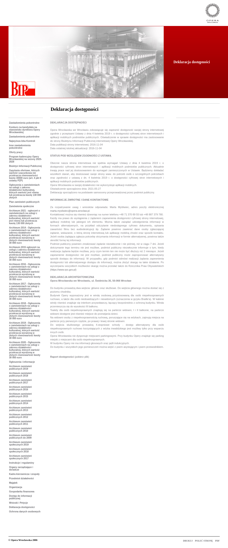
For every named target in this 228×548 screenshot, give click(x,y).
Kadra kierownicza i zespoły (24, 474)
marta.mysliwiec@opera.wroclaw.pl (70, 210)
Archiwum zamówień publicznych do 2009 (20, 436)
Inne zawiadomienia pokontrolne (20, 146)
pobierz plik (82, 356)
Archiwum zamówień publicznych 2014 (20, 402)
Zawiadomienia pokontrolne (24, 123)
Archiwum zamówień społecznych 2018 (20, 450)
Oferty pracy (16, 152)
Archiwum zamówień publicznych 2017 (20, 381)
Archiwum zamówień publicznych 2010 (20, 429)
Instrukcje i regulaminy (21, 463)
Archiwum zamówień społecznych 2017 (20, 457)
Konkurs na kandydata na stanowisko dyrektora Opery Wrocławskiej (24, 130)
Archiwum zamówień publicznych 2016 (20, 388)
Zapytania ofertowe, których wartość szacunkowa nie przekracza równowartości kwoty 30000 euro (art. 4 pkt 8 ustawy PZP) (25, 175)
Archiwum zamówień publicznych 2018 (20, 374)
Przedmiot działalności (21, 478)
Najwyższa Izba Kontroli (22, 141)
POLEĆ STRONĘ (204, 540)
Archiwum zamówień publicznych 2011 (20, 422)
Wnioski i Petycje (18, 503)
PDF (217, 540)
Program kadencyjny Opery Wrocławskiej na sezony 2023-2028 (25, 159)
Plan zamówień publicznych (24, 202)
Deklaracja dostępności (22, 507)
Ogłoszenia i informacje (22, 362)
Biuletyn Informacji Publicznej (25, 166)
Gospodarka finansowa (21, 491)
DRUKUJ (188, 540)
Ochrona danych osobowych (25, 511)
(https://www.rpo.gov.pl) (63, 269)
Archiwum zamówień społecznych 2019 (20, 443)
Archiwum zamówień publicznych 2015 (20, 395)
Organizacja (15, 487)
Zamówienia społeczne (21, 206)
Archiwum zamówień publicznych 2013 (20, 408)
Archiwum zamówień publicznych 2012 (20, 415)
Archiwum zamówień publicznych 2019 (20, 367)
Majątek (13, 483)
